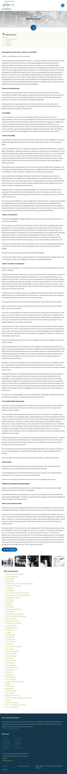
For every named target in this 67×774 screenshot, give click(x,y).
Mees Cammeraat (10, 679)
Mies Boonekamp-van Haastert (14, 681)
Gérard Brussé (9, 611)
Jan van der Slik (10, 639)
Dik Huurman (9, 602)
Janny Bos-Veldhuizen (12, 651)
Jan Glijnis (8, 632)
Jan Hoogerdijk (9, 635)
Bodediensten (9, 581)
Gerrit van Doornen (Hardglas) (14, 614)
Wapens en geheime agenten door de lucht (18, 698)
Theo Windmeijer (10, 693)
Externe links (18, 747)
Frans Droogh (9, 607)
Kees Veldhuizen (10, 665)
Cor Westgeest (9, 590)
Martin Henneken (10, 677)
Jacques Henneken (11, 628)
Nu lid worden (8, 760)
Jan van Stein (9, 649)
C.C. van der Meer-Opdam (13, 586)
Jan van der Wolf (10, 642)
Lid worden (18, 738)
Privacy (5, 766)
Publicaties (18, 743)
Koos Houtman (9, 670)
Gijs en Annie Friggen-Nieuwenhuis (15, 616)
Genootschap (7, 743)
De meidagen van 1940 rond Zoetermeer (17, 595)
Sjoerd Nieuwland (10, 691)
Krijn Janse (8, 672)
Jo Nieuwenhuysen (11, 656)
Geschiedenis (6, 740)
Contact (17, 745)
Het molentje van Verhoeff (13, 623)
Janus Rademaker (10, 653)
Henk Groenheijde (10, 618)
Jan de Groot (9, 630)
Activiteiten (18, 740)
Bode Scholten (9, 579)
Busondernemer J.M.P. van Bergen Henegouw (19, 583)
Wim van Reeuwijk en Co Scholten (15, 705)
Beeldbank (6, 747)
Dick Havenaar (9, 600)
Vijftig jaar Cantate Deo (12, 695)
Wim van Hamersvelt (11, 702)
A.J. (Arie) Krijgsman (11, 576)
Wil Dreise (8, 700)
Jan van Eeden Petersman (13, 646)
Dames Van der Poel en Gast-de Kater (17, 593)
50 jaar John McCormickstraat (14, 574)
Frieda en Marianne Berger (13, 609)
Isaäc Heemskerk (10, 625)
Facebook (5, 769)
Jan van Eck (9, 644)
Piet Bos (7, 684)
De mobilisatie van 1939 (12, 597)
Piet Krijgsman (9, 688)
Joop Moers (9, 658)
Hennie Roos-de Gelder (12, 621)
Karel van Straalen (10, 660)
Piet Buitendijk (9, 686)
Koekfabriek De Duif (11, 667)
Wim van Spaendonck (12, 707)
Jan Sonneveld (9, 637)
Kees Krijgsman (10, 663)
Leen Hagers (9, 674)
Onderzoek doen (7, 745)
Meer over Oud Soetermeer (11, 728)
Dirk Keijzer (8, 604)
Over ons (5, 738)
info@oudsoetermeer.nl (24, 766)
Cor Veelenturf (9, 588)
